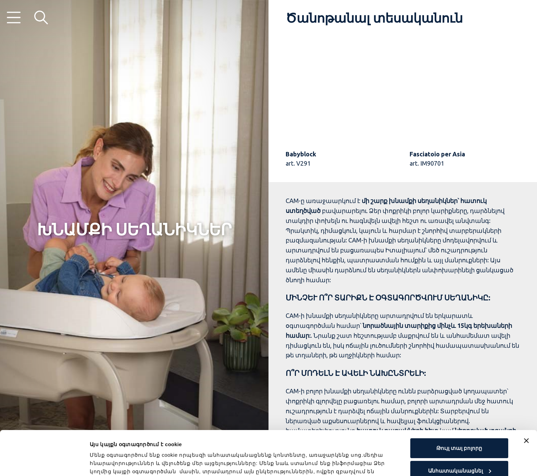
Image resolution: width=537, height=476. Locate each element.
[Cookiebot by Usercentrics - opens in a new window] (44, 462)
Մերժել (459, 449)
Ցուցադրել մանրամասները (129, 462)
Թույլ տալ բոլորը (459, 404)
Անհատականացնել (459, 426)
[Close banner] (526, 396)
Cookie (193, 444)
